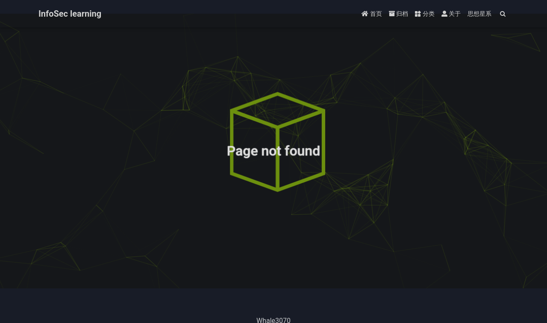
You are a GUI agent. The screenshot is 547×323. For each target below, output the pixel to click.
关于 (451, 13)
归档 (398, 13)
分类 (424, 13)
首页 (372, 13)
